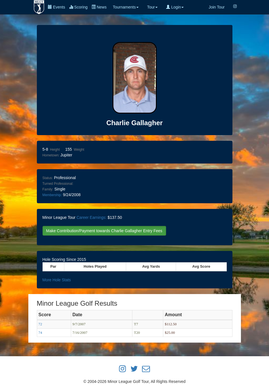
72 (40, 324)
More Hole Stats (57, 280)
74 (40, 332)
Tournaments (126, 7)
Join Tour (217, 7)
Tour (152, 7)
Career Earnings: (92, 217)
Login (175, 7)
